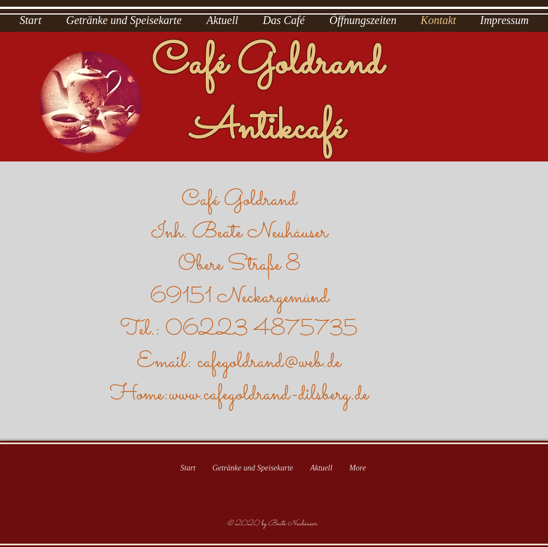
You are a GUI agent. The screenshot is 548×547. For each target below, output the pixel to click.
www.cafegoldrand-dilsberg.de (269, 394)
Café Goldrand (267, 64)
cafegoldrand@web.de (269, 362)
